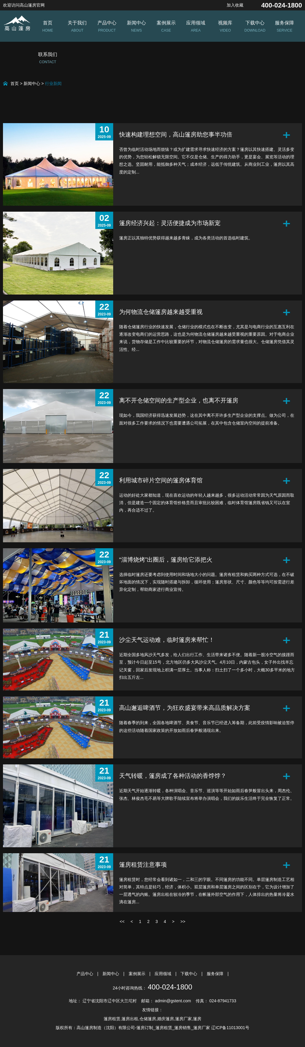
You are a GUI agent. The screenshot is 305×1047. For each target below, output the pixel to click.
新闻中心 (32, 83)
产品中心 (85, 973)
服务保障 (216, 973)
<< (122, 921)
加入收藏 (235, 5)
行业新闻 (53, 83)
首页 (14, 83)
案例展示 (138, 973)
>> (182, 921)
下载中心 (189, 973)
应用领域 (163, 973)
